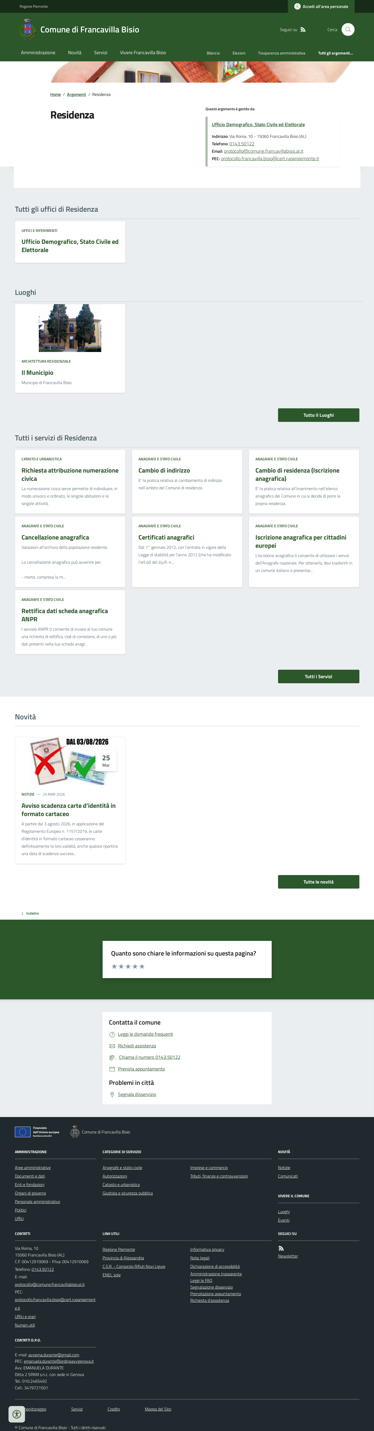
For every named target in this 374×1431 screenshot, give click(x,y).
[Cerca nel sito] (345, 29)
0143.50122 (241, 143)
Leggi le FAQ (201, 1280)
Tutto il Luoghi (319, 415)
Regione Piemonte (34, 6)
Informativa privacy (207, 1249)
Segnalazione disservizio (211, 1287)
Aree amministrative (33, 1167)
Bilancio (213, 53)
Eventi (283, 1220)
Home (55, 94)
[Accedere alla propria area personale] (321, 6)
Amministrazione (38, 52)
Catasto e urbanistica (42, 459)
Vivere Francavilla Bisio (143, 52)
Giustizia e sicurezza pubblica (128, 1193)
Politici (20, 1210)
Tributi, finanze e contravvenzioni (219, 1176)
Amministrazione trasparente (216, 1274)
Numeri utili (25, 1325)
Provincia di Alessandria (123, 1258)
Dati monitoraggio (30, 1409)
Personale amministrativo (37, 1201)
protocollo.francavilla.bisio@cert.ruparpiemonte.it (270, 158)
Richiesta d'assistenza (209, 1300)
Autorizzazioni (115, 1176)
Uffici (19, 1218)
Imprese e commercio (209, 1167)
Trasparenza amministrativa (281, 53)
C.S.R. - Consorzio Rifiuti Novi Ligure (134, 1266)
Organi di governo (30, 1193)
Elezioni (239, 53)
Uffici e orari (25, 1316)
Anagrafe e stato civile (159, 459)
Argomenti (76, 94)
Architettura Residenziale (46, 361)
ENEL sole (112, 1275)
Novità (74, 52)
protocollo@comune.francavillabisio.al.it (263, 151)
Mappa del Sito (158, 1409)
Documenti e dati (30, 1176)
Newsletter (288, 1256)
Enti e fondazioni (29, 1184)
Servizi (100, 52)
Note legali (199, 1258)
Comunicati (288, 1176)
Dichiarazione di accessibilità (215, 1266)
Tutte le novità (319, 881)
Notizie (28, 794)
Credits (114, 1409)
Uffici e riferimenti (39, 230)
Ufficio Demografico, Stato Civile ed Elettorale (258, 124)
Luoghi (284, 1211)
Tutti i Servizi (318, 676)
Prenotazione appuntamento (215, 1293)
